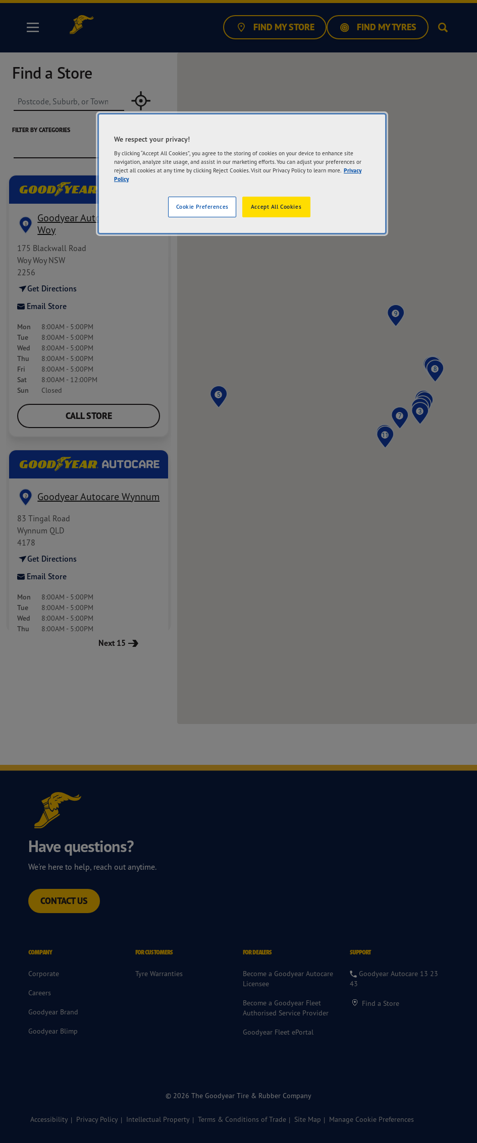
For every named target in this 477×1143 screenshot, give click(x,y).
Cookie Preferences (202, 206)
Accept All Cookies (276, 206)
